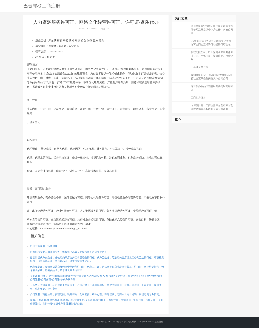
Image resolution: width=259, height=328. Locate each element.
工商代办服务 (198, 97)
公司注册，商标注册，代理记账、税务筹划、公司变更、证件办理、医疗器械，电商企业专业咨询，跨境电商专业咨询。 (95, 294)
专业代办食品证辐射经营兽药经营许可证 (212, 88)
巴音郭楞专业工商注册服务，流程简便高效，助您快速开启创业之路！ (68, 252)
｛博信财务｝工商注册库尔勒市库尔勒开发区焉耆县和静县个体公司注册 (212, 107)
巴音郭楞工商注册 (41, 6)
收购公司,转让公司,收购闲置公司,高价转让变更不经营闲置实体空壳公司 (211, 77)
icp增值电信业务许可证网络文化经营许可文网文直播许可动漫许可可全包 (211, 43)
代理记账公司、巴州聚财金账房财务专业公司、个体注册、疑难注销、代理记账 (212, 56)
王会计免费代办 (199, 67)
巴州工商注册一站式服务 (43, 246)
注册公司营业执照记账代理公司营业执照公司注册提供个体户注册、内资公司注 (212, 30)
